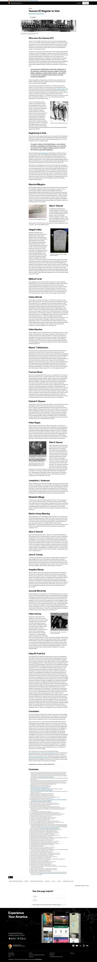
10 (31, 241)
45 (34, 509)
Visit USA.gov (38, 959)
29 (52, 395)
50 (61, 565)
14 (31, 284)
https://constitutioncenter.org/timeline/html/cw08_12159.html (41, 790)
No (36, 900)
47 (67, 547)
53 (35, 586)
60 (61, 673)
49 (38, 563)
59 (39, 665)
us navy (53, 881)
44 (33, 507)
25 (55, 366)
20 (64, 317)
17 (46, 304)
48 (40, 550)
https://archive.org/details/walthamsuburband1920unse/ (49, 828)
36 (36, 416)
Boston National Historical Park (36, 13)
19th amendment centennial (36, 881)
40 (34, 473)
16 (54, 291)
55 (56, 609)
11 (32, 246)
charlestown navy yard (68, 881)
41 (50, 475)
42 (36, 492)
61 (56, 676)
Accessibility (11, 953)
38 (35, 438)
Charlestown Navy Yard (62, 89)
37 (30, 431)
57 (60, 645)
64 (54, 692)
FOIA (9, 956)
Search (78, 3)
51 (56, 575)
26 (64, 367)
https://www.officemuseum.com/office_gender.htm (40, 787)
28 (67, 392)
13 (38, 273)
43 (62, 501)
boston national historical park (15, 881)
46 (48, 517)
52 (67, 577)
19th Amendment (44, 153)
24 (39, 343)
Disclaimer (51, 954)
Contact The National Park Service (36, 954)
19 (42, 315)
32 (32, 407)
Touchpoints (58, 904)
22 (36, 323)
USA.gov (72, 953)
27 (65, 390)
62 (43, 683)
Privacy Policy (11, 954)
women (59, 881)
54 (31, 595)
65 (33, 697)
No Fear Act (52, 953)
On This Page (35, 17)
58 (36, 648)
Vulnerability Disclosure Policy (56, 956)
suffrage (26, 881)
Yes (36, 896)
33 (38, 408)
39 (51, 457)
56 (39, 643)
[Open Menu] (85, 3)
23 (39, 340)
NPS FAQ (31, 956)
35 (46, 413)
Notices (30, 953)
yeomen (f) (47, 881)
